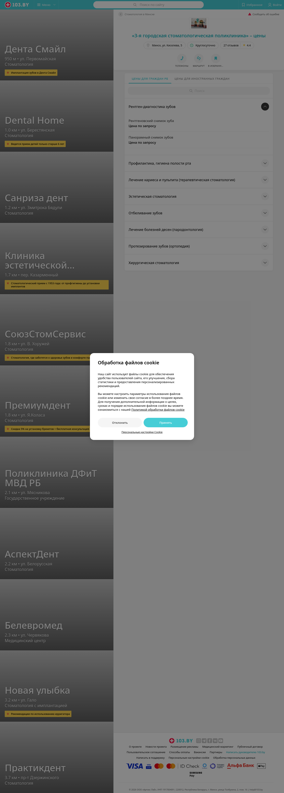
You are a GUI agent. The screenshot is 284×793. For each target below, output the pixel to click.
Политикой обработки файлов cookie (158, 409)
